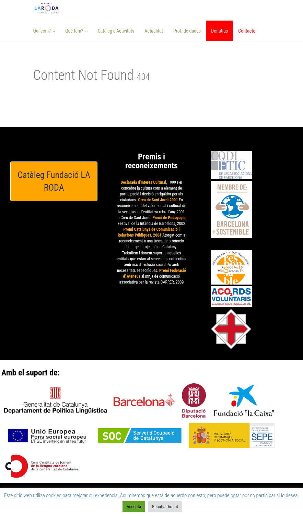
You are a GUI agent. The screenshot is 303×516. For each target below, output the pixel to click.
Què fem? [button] (76, 31)
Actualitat (153, 31)
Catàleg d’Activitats (116, 31)
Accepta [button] (134, 506)
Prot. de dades (187, 31)
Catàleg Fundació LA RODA (54, 181)
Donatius (219, 31)
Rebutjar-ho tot (165, 506)
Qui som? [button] (44, 31)
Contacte (246, 31)
